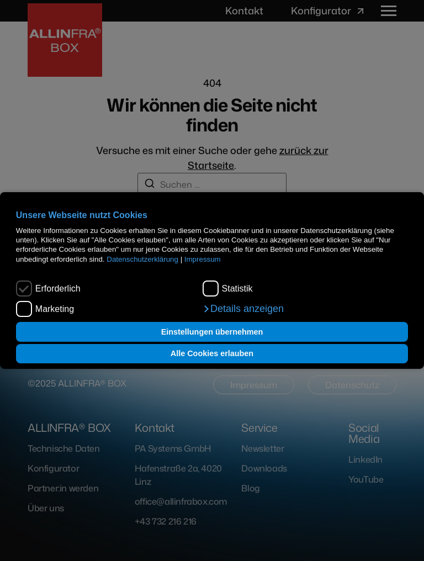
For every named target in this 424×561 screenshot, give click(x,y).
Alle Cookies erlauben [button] (212, 353)
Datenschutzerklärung (142, 259)
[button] (243, 308)
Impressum (202, 259)
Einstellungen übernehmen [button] (212, 331)
